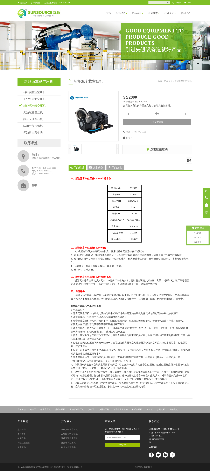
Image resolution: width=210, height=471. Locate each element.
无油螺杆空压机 (33, 112)
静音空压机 (45, 410)
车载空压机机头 (120, 410)
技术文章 (168, 13)
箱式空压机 (137, 410)
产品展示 (134, 13)
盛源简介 (22, 430)
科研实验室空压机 (34, 92)
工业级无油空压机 (34, 98)
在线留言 (177, 3)
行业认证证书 (24, 443)
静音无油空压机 (33, 119)
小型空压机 (104, 410)
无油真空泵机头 (33, 132)
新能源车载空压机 (34, 105)
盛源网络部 (148, 467)
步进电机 (161, 410)
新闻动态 (151, 13)
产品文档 (115, 167)
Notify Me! (122, 445)
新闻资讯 (22, 447)
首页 (102, 13)
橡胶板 (150, 410)
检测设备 (22, 439)
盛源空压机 (60, 410)
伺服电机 (174, 410)
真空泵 (33, 410)
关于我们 (116, 13)
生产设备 (22, 434)
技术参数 (96, 167)
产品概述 (77, 167)
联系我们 (185, 13)
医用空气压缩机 (33, 125)
